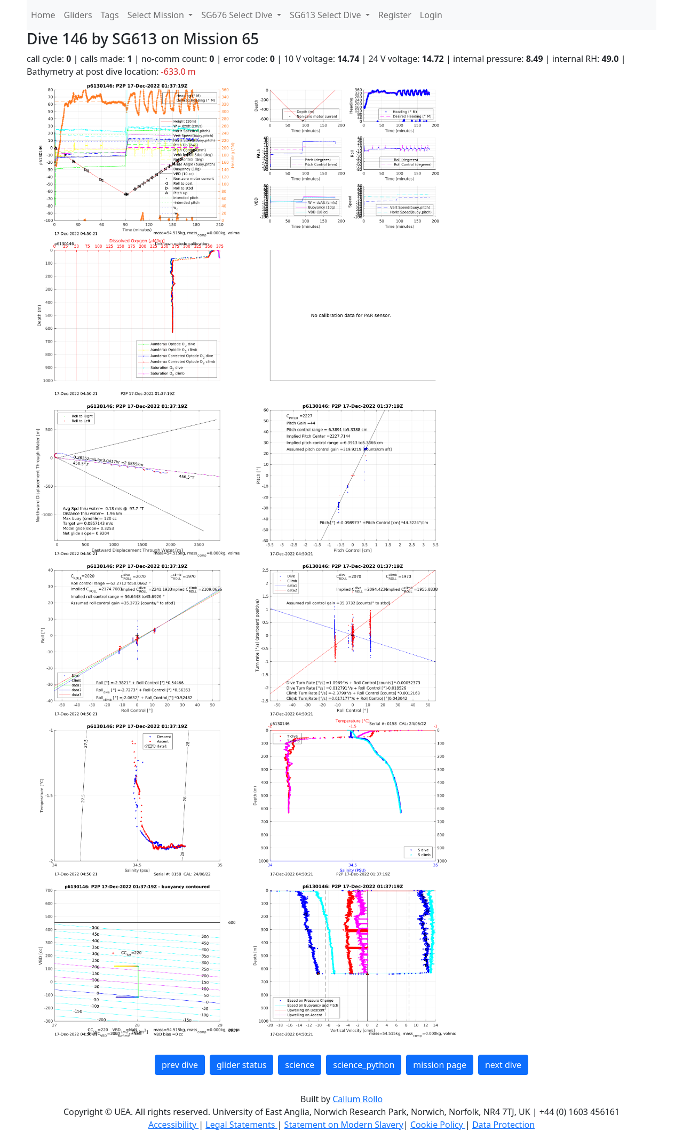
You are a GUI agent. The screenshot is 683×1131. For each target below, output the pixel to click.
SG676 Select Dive (238, 15)
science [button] (299, 1065)
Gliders (78, 15)
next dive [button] (503, 1065)
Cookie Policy (437, 1124)
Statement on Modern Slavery (343, 1124)
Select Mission (157, 15)
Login (431, 15)
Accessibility (173, 1124)
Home (43, 15)
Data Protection (503, 1124)
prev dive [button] (180, 1065)
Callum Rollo (357, 1099)
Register (394, 15)
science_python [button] (363, 1065)
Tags (110, 15)
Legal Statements (241, 1124)
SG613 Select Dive (326, 15)
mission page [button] (439, 1065)
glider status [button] (241, 1065)
